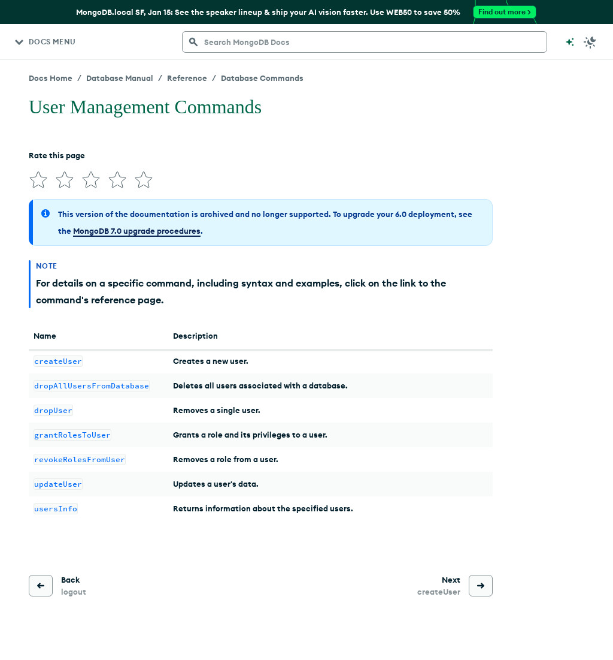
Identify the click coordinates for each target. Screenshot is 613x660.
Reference (187, 78)
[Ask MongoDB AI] (570, 42)
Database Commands (262, 78)
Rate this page (57, 155)
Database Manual (119, 78)
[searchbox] (364, 42)
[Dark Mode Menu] (590, 42)
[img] (38, 179)
